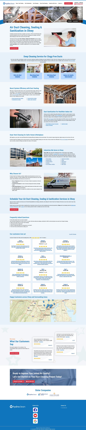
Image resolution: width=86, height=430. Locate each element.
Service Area (75, 21)
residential (55, 153)
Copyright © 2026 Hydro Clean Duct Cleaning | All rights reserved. (43, 428)
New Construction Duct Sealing (17, 98)
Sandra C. (73, 353)
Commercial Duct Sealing (32, 98)
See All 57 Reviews (72, 234)
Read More (41, 341)
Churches (47, 162)
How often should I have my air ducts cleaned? (19, 219)
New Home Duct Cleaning (34, 76)
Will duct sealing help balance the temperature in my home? (21, 225)
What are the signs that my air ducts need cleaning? (20, 222)
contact (22, 206)
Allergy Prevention (49, 125)
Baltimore (16, 206)
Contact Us (48, 427)
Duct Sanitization (28, 3)
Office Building (48, 158)
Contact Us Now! (19, 381)
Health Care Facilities (65, 158)
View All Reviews (14, 353)
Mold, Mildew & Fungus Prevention (52, 124)
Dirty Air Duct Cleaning (17, 76)
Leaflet (58, 321)
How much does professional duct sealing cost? (19, 226)
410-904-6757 (78, 4)
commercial (61, 153)
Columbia (11, 206)
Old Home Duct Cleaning (51, 76)
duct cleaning (72, 61)
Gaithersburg (73, 205)
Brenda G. (50, 359)
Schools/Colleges (49, 161)
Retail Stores (64, 161)
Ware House (64, 164)
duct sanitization (59, 115)
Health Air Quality (65, 124)
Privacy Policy (42, 427)
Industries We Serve (53, 3)
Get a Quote (68, 3)
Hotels (63, 160)
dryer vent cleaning (64, 139)
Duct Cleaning (35, 3)
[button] (43, 301)
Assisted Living (48, 160)
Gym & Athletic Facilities (50, 164)
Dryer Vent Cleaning (43, 3)
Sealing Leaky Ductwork (32, 100)
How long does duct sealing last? (16, 223)
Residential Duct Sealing (16, 100)
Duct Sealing (21, 3)
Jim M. (73, 340)
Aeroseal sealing (15, 95)
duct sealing (18, 93)
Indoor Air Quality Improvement (68, 76)
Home (17, 3)
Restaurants (64, 162)
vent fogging (51, 119)
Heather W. (50, 345)
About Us (60, 3)
